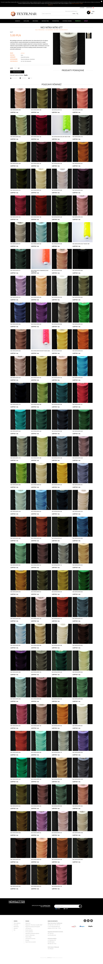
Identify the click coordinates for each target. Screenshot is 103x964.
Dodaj (58, 908)
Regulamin (27, 923)
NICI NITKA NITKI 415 (77, 324)
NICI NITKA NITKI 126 (36, 217)
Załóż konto (89, 7)
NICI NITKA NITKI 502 (78, 591)
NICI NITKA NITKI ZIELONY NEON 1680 (61, 136)
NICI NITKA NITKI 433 (78, 431)
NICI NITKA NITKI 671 (15, 270)
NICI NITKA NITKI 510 (36, 886)
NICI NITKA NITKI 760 (57, 431)
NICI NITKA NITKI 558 (15, 832)
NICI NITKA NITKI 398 (36, 404)
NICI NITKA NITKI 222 (36, 324)
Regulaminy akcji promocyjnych (32, 926)
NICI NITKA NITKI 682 (78, 297)
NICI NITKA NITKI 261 (15, 645)
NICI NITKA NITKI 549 (57, 859)
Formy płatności (29, 931)
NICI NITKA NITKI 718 (15, 458)
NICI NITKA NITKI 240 (36, 806)
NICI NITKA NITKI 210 (15, 297)
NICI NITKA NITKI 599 (15, 350)
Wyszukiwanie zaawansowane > (71, 11)
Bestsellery (16, 926)
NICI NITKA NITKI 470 (57, 591)
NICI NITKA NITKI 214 (36, 832)
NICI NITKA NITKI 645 (78, 672)
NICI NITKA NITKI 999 (78, 270)
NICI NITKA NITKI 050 (36, 297)
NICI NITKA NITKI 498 (57, 217)
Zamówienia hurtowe (30, 938)
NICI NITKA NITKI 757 (78, 618)
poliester (23, 53)
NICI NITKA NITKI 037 (36, 484)
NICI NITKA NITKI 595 (57, 779)
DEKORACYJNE (45, 21)
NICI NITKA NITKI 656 (78, 698)
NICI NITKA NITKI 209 (57, 190)
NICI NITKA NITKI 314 (77, 484)
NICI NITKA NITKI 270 (78, 377)
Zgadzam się (50, 4)
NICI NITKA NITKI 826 (57, 324)
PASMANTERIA (41, 29)
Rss (14, 930)
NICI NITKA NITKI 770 (15, 404)
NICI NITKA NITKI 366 (57, 404)
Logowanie (82, 7)
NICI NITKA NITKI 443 (57, 672)
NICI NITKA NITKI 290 (78, 538)
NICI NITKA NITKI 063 (78, 806)
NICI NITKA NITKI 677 (15, 243)
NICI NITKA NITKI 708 (78, 832)
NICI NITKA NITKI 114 (57, 618)
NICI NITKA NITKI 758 (78, 779)
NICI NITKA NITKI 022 (57, 484)
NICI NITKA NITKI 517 (57, 538)
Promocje (16, 925)
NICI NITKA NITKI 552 (36, 538)
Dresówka (35, 21)
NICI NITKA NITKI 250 (78, 190)
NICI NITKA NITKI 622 (78, 645)
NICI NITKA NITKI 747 (36, 565)
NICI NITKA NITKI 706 (78, 136)
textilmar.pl (49, 957)
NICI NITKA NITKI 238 (78, 458)
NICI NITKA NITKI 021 (57, 350)
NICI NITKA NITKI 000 (57, 297)
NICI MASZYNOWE (49, 29)
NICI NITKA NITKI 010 (36, 377)
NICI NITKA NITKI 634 (15, 886)
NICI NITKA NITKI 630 (15, 618)
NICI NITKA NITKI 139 (78, 217)
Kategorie (26, 21)
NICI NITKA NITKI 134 (57, 377)
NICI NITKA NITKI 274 (36, 511)
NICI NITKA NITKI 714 (57, 565)
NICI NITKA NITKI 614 (57, 109)
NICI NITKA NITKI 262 (36, 243)
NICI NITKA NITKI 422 (15, 779)
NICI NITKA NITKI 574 (15, 806)
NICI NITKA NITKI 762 (57, 511)
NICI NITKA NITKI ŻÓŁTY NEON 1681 (81, 243)
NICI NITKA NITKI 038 (57, 645)
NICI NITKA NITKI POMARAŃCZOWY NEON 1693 (39, 271)
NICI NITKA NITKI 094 (15, 752)
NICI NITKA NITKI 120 (57, 886)
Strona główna (17, 923)
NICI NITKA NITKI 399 (15, 484)
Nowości (16, 928)
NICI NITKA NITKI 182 (57, 163)
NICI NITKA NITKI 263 (15, 698)
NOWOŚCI (17, 21)
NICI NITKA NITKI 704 (36, 672)
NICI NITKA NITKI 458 (15, 163)
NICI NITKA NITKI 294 (15, 324)
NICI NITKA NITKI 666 (57, 806)
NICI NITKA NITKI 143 (36, 618)
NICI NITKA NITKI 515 (15, 190)
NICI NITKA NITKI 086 (15, 538)
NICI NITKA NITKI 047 (36, 190)
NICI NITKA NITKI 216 (15, 725)
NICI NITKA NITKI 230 (78, 752)
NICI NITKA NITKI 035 (15, 591)
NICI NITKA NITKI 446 (36, 431)
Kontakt (27, 940)
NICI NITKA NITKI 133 (78, 511)
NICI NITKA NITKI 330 (36, 752)
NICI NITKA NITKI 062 (57, 270)
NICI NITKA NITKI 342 (15, 431)
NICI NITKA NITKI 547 (78, 163)
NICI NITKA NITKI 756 (57, 458)
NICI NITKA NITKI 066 (78, 109)
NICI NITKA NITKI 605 (36, 698)
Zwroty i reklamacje (30, 935)
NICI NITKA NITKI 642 (15, 859)
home (36, 29)
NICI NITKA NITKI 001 (78, 725)
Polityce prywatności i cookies (77, 3)
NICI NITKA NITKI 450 (36, 779)
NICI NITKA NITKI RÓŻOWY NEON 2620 (40, 350)
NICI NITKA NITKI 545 (57, 725)
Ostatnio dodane (67, 21)
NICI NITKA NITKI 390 (57, 243)
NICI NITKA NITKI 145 (36, 725)
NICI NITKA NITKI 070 (78, 350)
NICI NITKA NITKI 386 (15, 672)
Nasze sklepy (28, 936)
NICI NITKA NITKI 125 (36, 136)
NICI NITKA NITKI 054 (36, 859)
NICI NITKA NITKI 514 (36, 591)
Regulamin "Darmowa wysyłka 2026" (33, 925)
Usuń (66, 908)
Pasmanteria (55, 21)
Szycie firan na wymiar (30, 942)
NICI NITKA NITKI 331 (15, 565)
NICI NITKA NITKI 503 (57, 698)
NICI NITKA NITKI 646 (15, 136)
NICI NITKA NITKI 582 (36, 645)
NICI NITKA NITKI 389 (36, 458)
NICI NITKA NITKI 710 (57, 752)
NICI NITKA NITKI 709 (15, 511)
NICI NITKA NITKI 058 (15, 109)
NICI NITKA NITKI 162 (15, 217)
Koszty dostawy (29, 930)
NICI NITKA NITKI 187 (36, 163)
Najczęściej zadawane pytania (32, 933)
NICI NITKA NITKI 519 (77, 565)
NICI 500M (56, 29)
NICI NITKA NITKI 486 (36, 109)
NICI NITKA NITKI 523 (15, 377)
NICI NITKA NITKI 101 (77, 404)
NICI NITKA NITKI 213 (57, 832)
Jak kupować (28, 928)
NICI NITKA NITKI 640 (78, 859)
